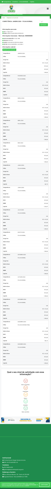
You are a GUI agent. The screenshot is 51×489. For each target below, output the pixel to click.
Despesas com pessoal (12, 17)
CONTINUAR (44, 485)
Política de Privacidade (31, 484)
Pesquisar (44, 24)
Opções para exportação (9, 49)
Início (3, 17)
